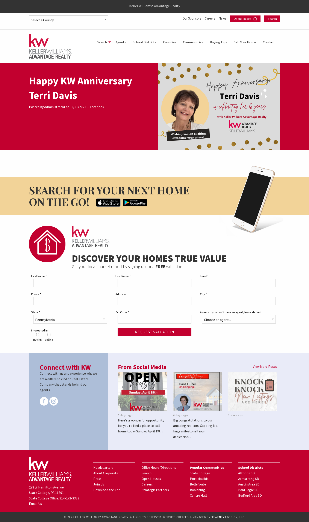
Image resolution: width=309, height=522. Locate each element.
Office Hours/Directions (159, 467)
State (35, 312)
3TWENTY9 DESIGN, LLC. (228, 517)
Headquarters (103, 467)
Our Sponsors (190, 18)
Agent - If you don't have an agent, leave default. (231, 312)
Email (204, 276)
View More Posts (265, 366)
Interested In (39, 330)
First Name (39, 276)
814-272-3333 (69, 498)
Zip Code (122, 312)
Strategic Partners (155, 490)
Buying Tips (218, 42)
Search (272, 19)
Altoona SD (246, 473)
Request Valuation (154, 331)
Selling (49, 337)
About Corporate (105, 473)
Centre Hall (198, 495)
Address (120, 294)
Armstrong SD (248, 478)
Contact (269, 42)
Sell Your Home (245, 42)
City (203, 294)
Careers (209, 18)
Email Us (35, 503)
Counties (169, 42)
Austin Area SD (248, 484)
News (222, 18)
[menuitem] (103, 42)
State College (200, 473)
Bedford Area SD (250, 495)
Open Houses (245, 19)
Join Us (98, 484)
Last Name (123, 276)
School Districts (144, 42)
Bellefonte (198, 484)
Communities (193, 42)
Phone (36, 294)
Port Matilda (199, 478)
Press (97, 478)
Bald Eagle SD (248, 490)
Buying (37, 337)
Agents (120, 42)
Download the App (106, 490)
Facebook (97, 107)
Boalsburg (197, 490)
